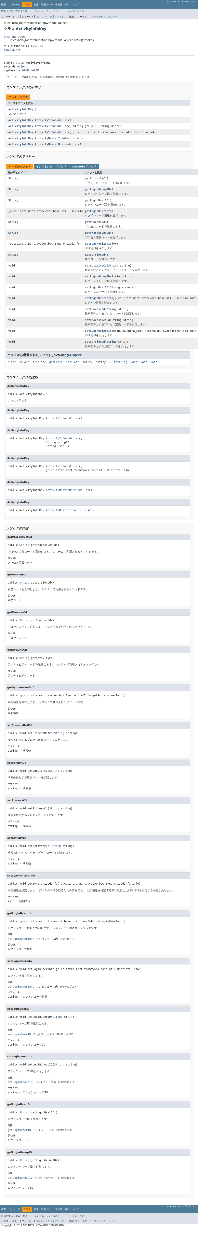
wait (134, 362)
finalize (39, 362)
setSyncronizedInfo (100, 330)
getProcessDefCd (97, 232)
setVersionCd (95, 341)
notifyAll (103, 362)
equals (24, 362)
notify (87, 362)
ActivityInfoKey (20, 109)
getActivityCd (96, 178)
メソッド (59, 16)
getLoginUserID (96, 200)
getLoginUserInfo (98, 211)
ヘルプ (75, 4)
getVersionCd (95, 254)
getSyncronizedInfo (100, 243)
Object (22, 66)
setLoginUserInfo (98, 298)
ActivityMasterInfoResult (55, 138)
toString (120, 362)
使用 (36, 4)
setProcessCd (95, 309)
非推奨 (58, 4)
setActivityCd (96, 265)
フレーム (39, 11)
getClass (55, 362)
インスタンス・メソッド (51, 166)
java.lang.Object (15, 36)
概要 (3, 4)
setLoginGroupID (97, 276)
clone (12, 362)
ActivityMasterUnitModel (54, 144)
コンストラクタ (44, 16)
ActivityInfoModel (49, 120)
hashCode (72, 362)
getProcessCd (95, 222)
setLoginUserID (96, 287)
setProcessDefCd (97, 320)
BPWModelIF (12, 50)
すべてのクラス (76, 11)
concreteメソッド (84, 166)
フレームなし (53, 11)
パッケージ (14, 4)
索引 (67, 4)
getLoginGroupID (97, 189)
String (78, 126)
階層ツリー (47, 4)
